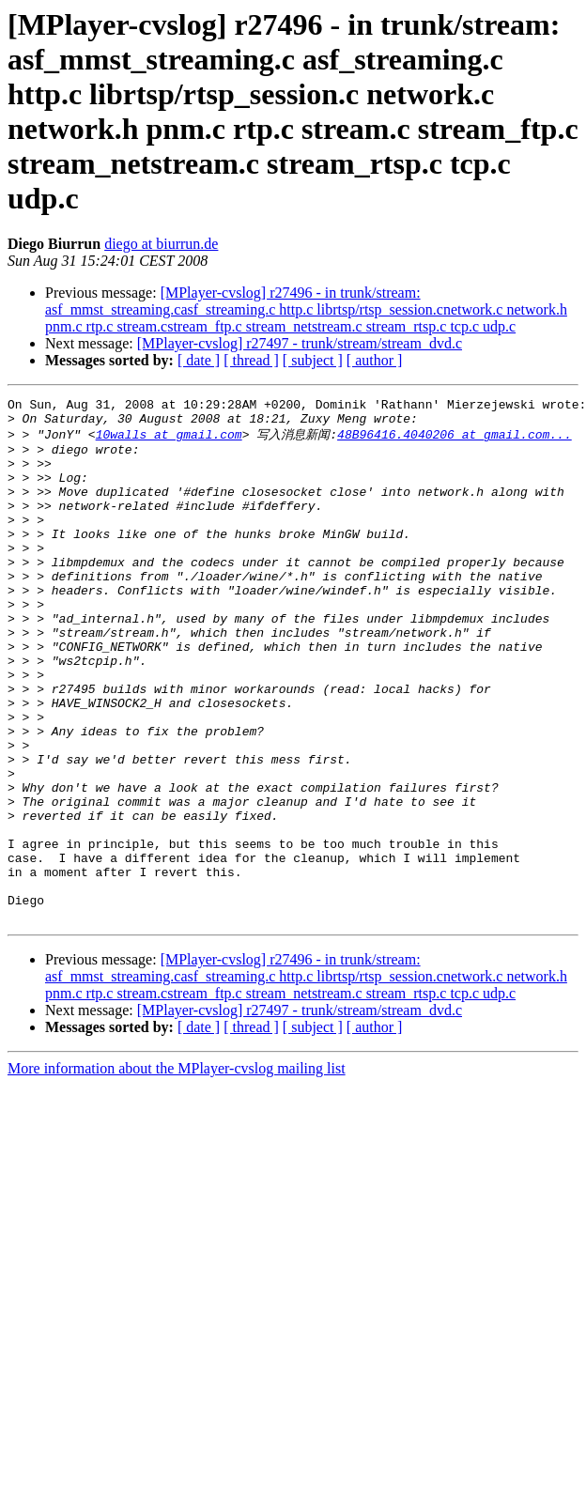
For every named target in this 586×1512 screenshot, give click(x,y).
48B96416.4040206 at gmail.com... (454, 440)
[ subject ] (313, 360)
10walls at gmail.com (169, 440)
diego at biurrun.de (161, 244)
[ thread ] (251, 360)
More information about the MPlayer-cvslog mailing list (177, 1171)
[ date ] (198, 360)
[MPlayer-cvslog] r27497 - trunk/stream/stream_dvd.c (299, 343)
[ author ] (375, 360)
